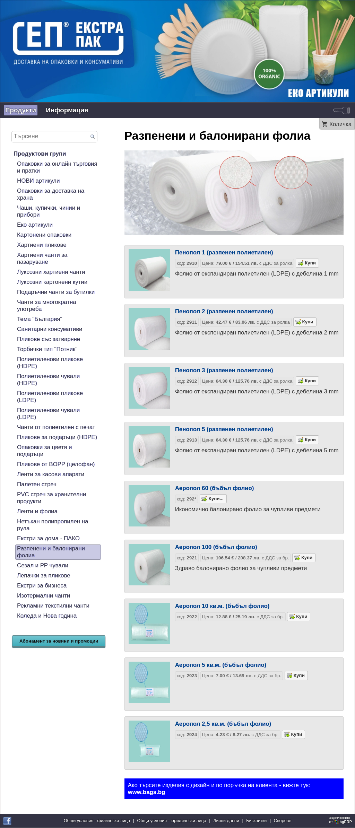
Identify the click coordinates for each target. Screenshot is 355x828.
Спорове (283, 820)
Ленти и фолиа (37, 511)
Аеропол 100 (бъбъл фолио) (216, 547)
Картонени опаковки (44, 235)
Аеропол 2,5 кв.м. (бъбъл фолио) (223, 724)
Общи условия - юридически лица (171, 820)
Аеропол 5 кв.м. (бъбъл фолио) (220, 665)
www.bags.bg (146, 792)
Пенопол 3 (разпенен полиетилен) (224, 370)
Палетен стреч (37, 484)
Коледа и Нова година (47, 615)
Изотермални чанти (43, 595)
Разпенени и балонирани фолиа (51, 552)
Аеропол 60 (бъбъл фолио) (214, 488)
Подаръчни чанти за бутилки (56, 292)
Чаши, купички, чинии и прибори (48, 211)
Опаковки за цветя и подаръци (44, 450)
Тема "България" (39, 319)
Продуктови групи (40, 153)
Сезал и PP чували (42, 565)
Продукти (20, 110)
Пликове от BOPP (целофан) (56, 464)
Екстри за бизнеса (42, 585)
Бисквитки (256, 820)
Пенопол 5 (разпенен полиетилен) (224, 429)
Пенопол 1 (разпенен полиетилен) (224, 252)
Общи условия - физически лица (97, 820)
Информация (67, 110)
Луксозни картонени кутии (52, 282)
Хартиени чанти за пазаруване (42, 258)
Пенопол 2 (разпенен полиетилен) (224, 311)
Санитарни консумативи (50, 329)
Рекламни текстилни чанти (53, 605)
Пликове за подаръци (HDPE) (57, 437)
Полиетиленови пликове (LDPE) (50, 396)
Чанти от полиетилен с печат (56, 427)
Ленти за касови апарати (50, 474)
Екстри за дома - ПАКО (48, 538)
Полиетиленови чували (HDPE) (48, 379)
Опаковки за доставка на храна (50, 194)
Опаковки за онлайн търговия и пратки (57, 167)
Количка (340, 124)
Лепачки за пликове (43, 575)
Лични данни (226, 820)
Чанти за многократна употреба (46, 305)
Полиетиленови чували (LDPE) (48, 413)
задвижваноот (341, 820)
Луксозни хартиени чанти (51, 272)
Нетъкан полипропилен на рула (52, 525)
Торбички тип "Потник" (47, 349)
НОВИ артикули (38, 180)
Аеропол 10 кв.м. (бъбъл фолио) (222, 606)
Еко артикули (35, 224)
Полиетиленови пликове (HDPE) (50, 362)
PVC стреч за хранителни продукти (51, 498)
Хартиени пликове (42, 245)
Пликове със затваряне (48, 339)
